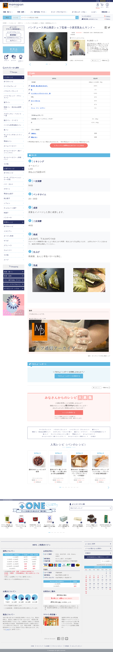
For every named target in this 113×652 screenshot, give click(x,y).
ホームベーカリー (88, 434)
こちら (7, 629)
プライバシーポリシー (57, 646)
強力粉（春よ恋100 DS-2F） (39, 86)
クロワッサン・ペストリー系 (61, 431)
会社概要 (47, 646)
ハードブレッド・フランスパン (79, 429)
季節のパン (75, 434)
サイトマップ (40, 646)
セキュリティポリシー (77, 646)
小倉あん (33, 133)
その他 (93, 436)
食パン (45, 434)
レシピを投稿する (68, 412)
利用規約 (67, 646)
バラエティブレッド (60, 429)
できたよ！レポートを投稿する (69, 376)
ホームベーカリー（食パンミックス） (53, 436)
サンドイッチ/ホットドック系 (59, 434)
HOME (32, 646)
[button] (47, 64)
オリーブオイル (35, 101)
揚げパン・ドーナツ (80, 431)
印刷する (105, 60)
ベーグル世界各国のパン (97, 431)
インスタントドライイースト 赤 (41, 93)
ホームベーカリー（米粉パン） (77, 436)
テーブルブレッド (44, 429)
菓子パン (94, 429)
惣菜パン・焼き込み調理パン (40, 431)
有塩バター (34, 137)
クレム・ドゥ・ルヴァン (38, 108)
